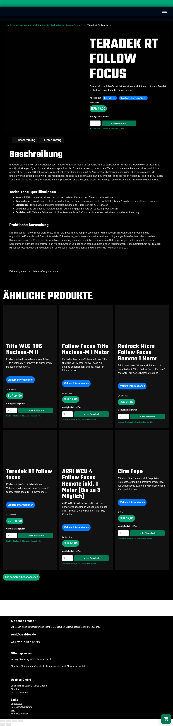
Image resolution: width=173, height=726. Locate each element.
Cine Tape (130, 471)
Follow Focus (79, 25)
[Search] (167, 3)
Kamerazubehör (32, 25)
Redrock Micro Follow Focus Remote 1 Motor (137, 352)
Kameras (17, 25)
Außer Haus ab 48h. (116, 129)
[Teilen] (8, 720)
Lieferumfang (53, 139)
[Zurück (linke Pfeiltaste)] (2, 724)
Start (8, 25)
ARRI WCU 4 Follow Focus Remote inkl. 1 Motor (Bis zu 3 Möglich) (81, 484)
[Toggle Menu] (164, 11)
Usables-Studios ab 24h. (99, 129)
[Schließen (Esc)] (2, 720)
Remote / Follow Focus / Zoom (56, 25)
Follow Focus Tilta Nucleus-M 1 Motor (85, 349)
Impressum (16, 703)
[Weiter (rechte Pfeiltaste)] (8, 724)
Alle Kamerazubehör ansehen (21, 576)
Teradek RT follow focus (29, 474)
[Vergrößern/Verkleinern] (20, 720)
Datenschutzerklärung (21, 706)
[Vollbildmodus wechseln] (14, 720)
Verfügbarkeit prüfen (99, 117)
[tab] (25, 140)
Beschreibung (26, 139)
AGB (13, 710)
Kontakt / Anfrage (19, 713)
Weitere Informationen (20, 379)
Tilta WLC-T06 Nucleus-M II (24, 349)
